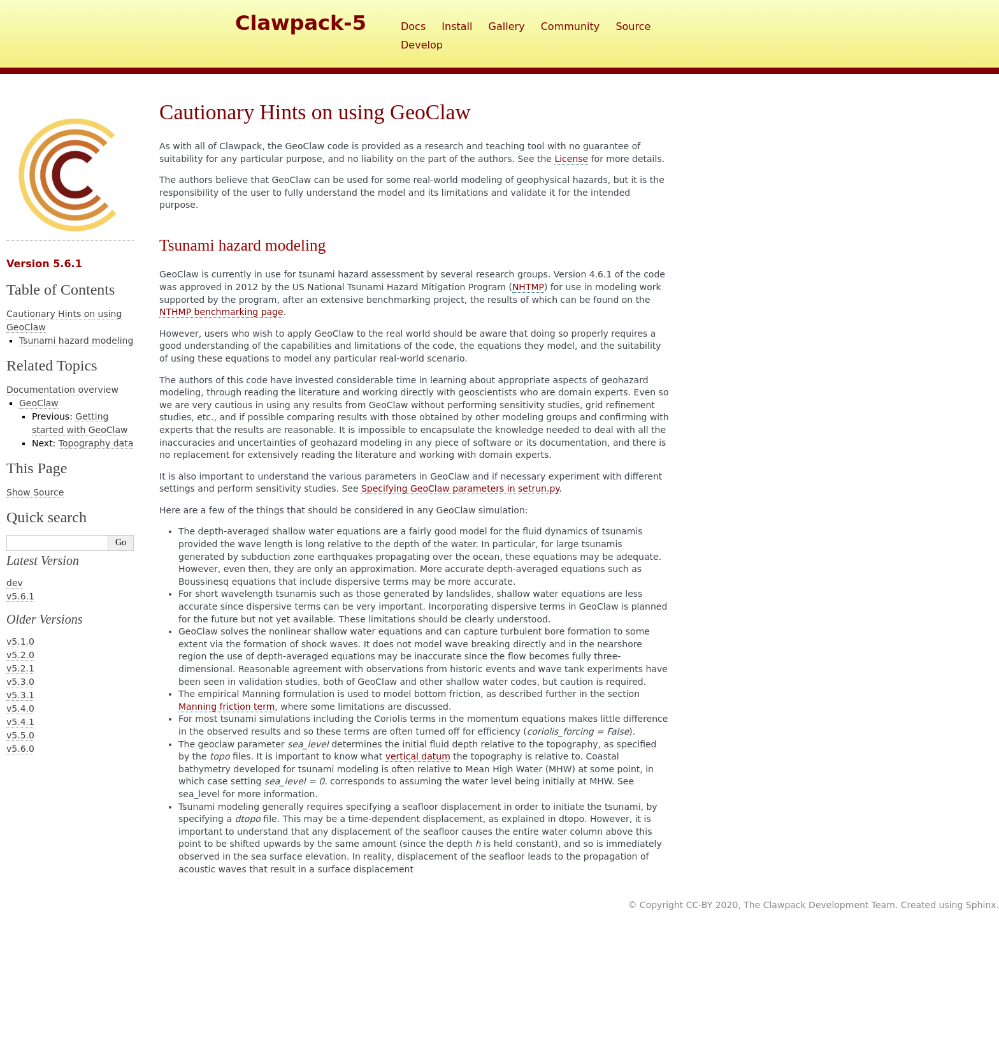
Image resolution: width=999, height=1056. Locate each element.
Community (570, 26)
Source (632, 26)
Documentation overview (62, 390)
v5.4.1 (20, 722)
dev (14, 583)
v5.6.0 (20, 749)
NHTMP (528, 287)
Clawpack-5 (300, 23)
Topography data (96, 443)
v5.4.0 (20, 708)
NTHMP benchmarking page (221, 312)
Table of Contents (60, 289)
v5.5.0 (20, 735)
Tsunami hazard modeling (76, 340)
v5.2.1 (20, 668)
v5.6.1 (20, 596)
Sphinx (981, 905)
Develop (422, 45)
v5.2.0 (20, 655)
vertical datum (417, 756)
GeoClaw (39, 403)
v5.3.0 (20, 682)
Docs (413, 26)
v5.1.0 (20, 641)
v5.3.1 (20, 695)
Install (457, 26)
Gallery (507, 26)
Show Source (35, 492)
